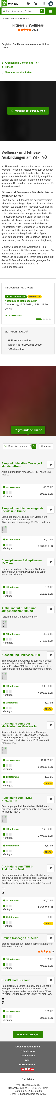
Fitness (9, 67)
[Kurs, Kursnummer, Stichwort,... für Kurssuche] (20, 446)
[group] (28, 29)
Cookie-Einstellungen (28, 1046)
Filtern (46, 446)
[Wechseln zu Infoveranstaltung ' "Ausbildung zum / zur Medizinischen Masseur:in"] (44, 319)
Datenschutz (28, 1055)
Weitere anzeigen (28, 1034)
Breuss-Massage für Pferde (19, 938)
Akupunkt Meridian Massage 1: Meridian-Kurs (22, 465)
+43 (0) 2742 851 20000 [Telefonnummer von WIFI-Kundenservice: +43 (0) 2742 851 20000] (29, 345)
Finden (42, 11)
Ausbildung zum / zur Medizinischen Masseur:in (19, 725)
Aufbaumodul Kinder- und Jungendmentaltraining (18, 609)
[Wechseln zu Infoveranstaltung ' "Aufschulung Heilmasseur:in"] (39, 319)
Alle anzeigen (13, 315)
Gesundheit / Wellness (17, 18)
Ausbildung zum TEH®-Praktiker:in (17, 799)
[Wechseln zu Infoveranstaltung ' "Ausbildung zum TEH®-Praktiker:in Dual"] (50, 319)
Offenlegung (28, 1051)
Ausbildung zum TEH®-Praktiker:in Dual (17, 868)
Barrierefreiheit (27, 1064)
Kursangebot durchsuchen (28, 111)
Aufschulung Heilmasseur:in (21, 301)
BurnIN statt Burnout (15, 980)
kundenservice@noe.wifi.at (32, 1094)
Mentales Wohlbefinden (18, 72)
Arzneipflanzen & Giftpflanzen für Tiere (21, 562)
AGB (27, 1060)
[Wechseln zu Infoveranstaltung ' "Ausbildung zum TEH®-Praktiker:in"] (47, 319)
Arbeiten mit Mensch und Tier (22, 62)
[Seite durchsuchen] (23, 11)
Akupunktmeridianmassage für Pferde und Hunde (22, 510)
